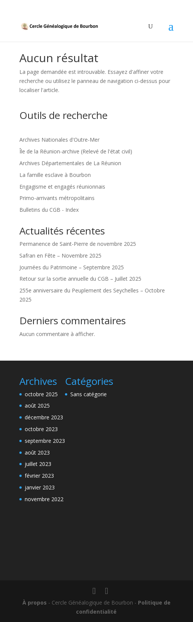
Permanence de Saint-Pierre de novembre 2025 (77, 243)
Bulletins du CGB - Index (49, 209)
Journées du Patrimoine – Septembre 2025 (71, 267)
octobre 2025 (41, 394)
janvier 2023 (40, 487)
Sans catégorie (88, 394)
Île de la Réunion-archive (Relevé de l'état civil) (75, 151)
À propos (34, 602)
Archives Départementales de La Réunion (70, 163)
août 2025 (37, 405)
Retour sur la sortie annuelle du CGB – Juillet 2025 (80, 278)
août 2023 (37, 452)
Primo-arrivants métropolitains (57, 198)
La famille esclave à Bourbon (55, 174)
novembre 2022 (44, 499)
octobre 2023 (41, 429)
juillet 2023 (38, 463)
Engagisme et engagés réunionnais (62, 186)
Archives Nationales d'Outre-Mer (59, 139)
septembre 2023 (45, 440)
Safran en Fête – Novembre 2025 (60, 255)
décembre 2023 (44, 417)
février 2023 (39, 475)
